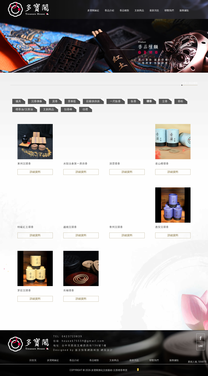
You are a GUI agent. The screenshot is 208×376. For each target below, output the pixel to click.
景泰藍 (72, 101)
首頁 (184, 83)
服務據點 (184, 10)
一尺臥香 (115, 101)
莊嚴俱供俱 (93, 101)
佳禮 (85, 109)
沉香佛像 (36, 101)
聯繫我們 (169, 10)
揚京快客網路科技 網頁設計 (94, 350)
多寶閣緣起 (93, 10)
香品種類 (124, 10)
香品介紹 (109, 10)
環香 (149, 101)
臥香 (133, 101)
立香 (165, 101)
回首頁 (32, 360)
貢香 (55, 101)
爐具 (18, 101)
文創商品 (139, 10)
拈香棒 (68, 109)
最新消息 (154, 10)
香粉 (180, 101)
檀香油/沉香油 (24, 109)
